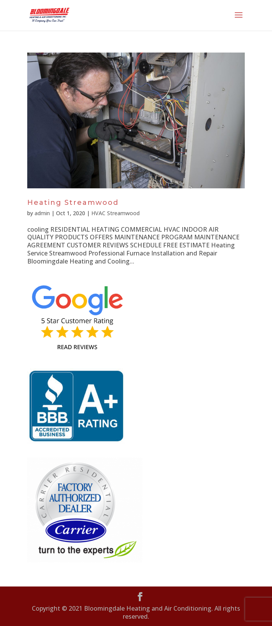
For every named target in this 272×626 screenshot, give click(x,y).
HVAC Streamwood (115, 213)
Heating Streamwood (73, 202)
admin (42, 213)
